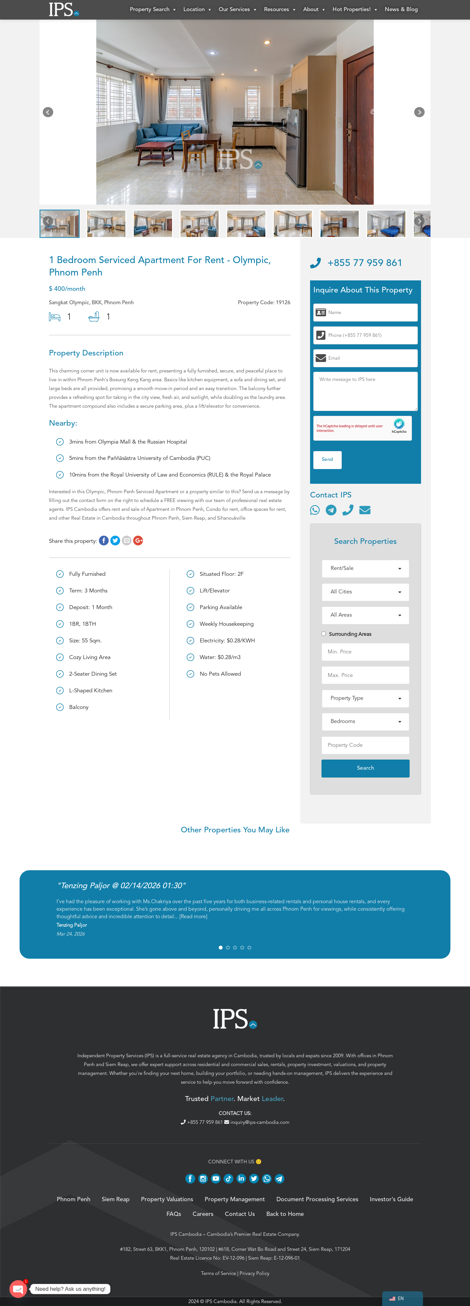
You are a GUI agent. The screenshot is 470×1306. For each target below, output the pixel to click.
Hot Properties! (355, 9)
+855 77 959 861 (356, 263)
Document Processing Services (317, 1200)
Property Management (235, 1200)
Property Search (153, 9)
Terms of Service (218, 1273)
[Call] (347, 509)
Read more (193, 916)
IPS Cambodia (186, 1234)
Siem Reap (117, 1064)
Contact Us (240, 1214)
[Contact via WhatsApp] (315, 509)
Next (420, 113)
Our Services (238, 9)
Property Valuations (167, 1200)
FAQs (173, 1214)
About (314, 9)
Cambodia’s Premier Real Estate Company (253, 1234)
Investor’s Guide (391, 1200)
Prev (49, 113)
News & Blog (401, 9)
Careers (203, 1214)
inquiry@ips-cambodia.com (257, 1122)
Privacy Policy (254, 1273)
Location (197, 9)
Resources (280, 9)
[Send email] (364, 509)
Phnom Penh (73, 1200)
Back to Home (285, 1214)
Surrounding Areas (346, 634)
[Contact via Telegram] (331, 509)
